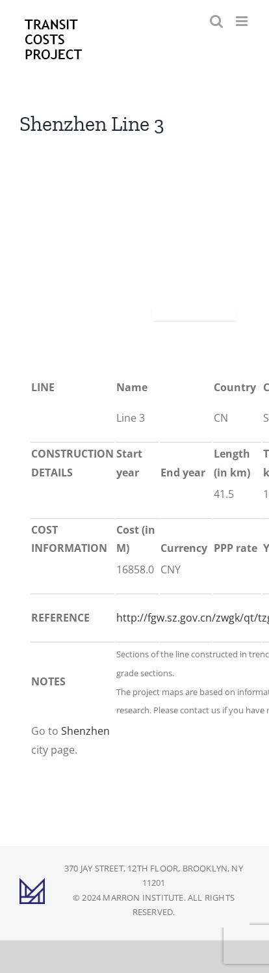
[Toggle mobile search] (216, 21)
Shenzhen (85, 731)
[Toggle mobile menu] (243, 21)
